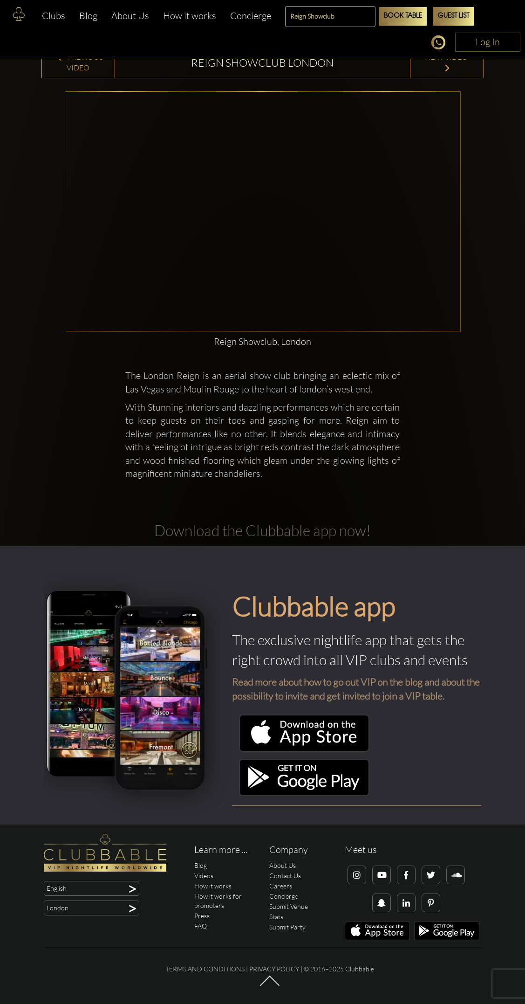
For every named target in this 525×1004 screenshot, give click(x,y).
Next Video (447, 62)
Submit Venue (288, 906)
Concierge (250, 15)
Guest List (453, 16)
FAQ (200, 926)
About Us (130, 15)
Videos (203, 876)
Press (202, 916)
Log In (488, 42)
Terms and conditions (205, 969)
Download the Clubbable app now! (262, 530)
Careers (280, 886)
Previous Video (79, 62)
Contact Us (285, 876)
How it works (189, 15)
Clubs (53, 15)
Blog (88, 15)
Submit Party (287, 927)
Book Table (403, 16)
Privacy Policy (274, 969)
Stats (276, 917)
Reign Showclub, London (262, 341)
